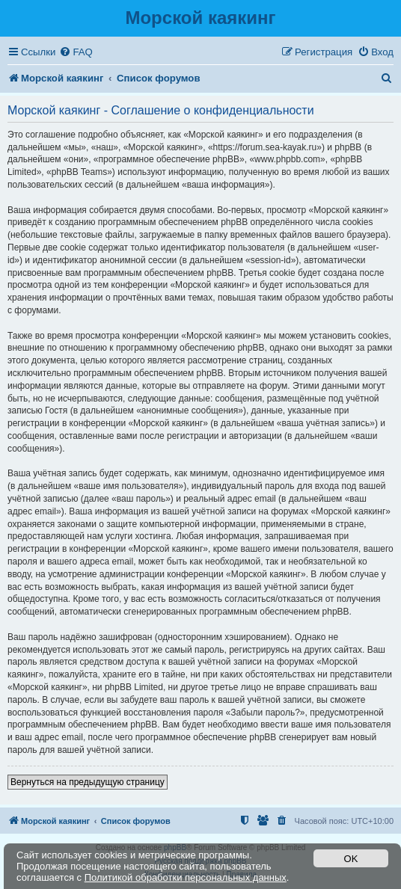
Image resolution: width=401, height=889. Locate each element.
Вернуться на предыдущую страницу (87, 782)
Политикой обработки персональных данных (186, 877)
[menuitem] (75, 52)
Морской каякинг (200, 17)
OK (351, 858)
